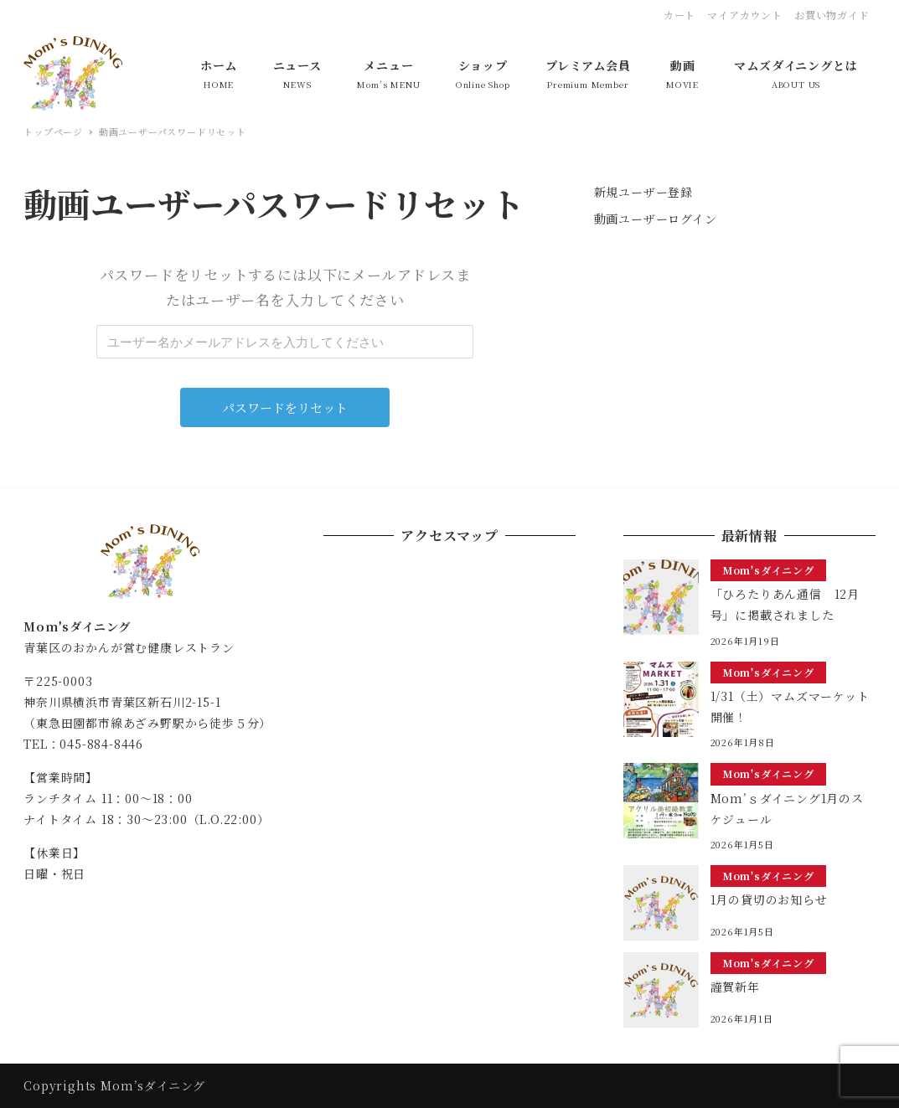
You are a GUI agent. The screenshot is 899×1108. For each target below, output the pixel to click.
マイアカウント (745, 15)
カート (679, 15)
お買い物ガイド (832, 15)
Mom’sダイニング (153, 1085)
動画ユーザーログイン (655, 218)
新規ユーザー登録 (643, 191)
